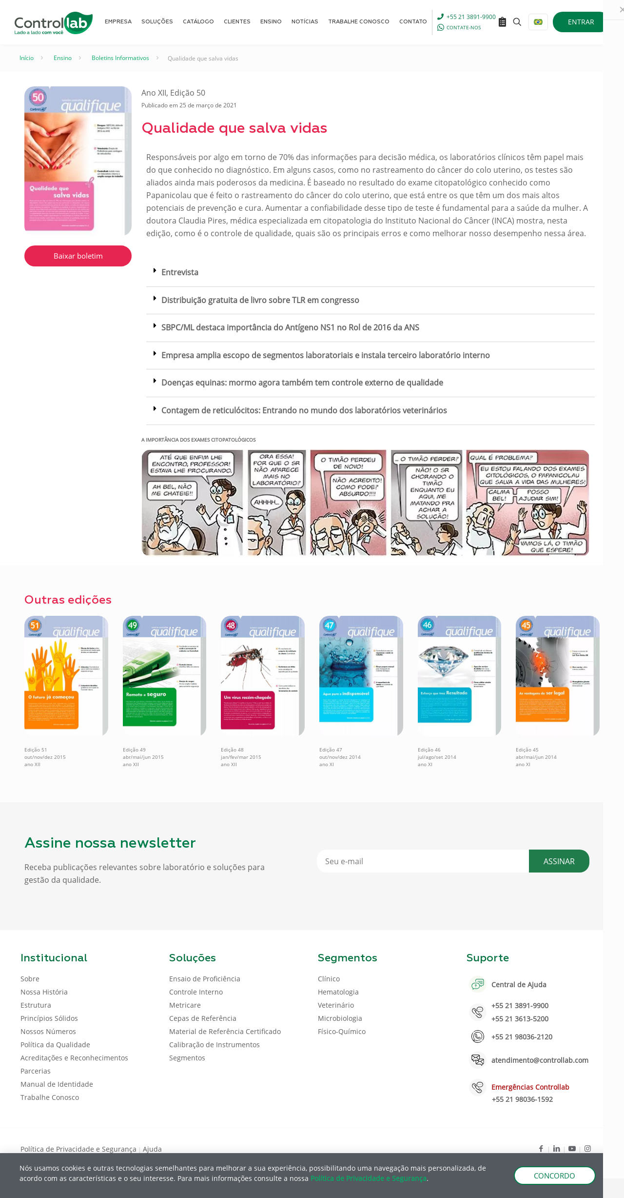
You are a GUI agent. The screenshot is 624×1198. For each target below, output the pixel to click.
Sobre (29, 978)
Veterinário (336, 1005)
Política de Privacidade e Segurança (78, 1149)
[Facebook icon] (541, 1148)
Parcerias (35, 1071)
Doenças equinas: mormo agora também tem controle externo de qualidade (302, 382)
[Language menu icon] (538, 22)
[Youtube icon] (572, 1148)
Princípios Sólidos (49, 1018)
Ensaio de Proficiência (204, 978)
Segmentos (187, 1057)
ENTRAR (581, 21)
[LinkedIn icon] (556, 1148)
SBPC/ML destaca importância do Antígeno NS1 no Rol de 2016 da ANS (290, 327)
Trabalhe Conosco (49, 1097)
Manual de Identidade (56, 1084)
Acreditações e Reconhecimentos (74, 1057)
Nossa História (44, 991)
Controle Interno (196, 991)
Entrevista (179, 272)
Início (27, 58)
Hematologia (338, 991)
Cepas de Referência (202, 1018)
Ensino (63, 58)
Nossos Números (48, 1031)
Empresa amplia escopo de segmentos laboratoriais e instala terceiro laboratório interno (325, 355)
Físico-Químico (342, 1031)
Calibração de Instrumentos (214, 1044)
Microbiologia (340, 1018)
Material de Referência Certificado (225, 1031)
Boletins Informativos (120, 58)
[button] (370, 273)
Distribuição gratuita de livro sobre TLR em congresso (260, 300)
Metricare (185, 1005)
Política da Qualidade (55, 1044)
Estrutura (35, 1005)
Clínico (329, 978)
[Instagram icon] (588, 1148)
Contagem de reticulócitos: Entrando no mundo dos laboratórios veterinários (304, 410)
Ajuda (152, 1149)
